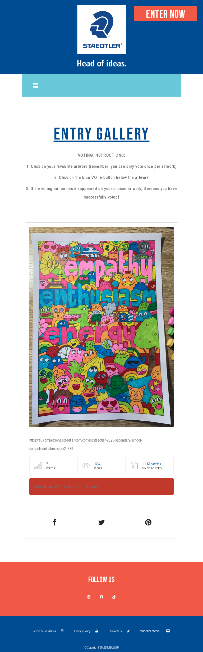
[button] (35, 85)
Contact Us (119, 631)
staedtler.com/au (155, 631)
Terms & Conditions (48, 631)
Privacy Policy (86, 631)
